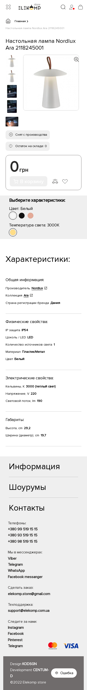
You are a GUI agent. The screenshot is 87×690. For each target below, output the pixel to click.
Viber (12, 558)
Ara (26, 295)
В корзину (28, 181)
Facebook (16, 633)
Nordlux (37, 288)
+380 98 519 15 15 (22, 541)
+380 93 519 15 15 (22, 535)
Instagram (16, 627)
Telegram (15, 564)
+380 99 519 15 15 (23, 529)
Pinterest (15, 640)
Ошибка (66, 673)
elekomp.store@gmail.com (29, 594)
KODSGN (29, 664)
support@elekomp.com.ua (28, 610)
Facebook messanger (25, 577)
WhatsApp (16, 570)
